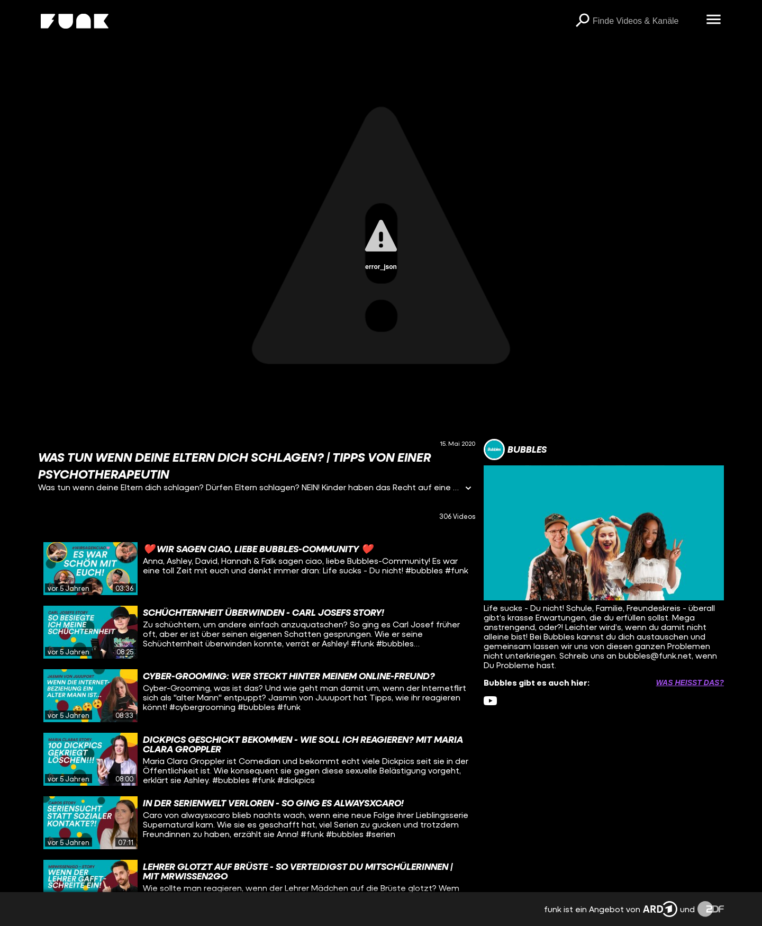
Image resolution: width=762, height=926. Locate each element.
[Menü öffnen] (713, 20)
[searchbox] (645, 21)
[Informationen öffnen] (468, 489)
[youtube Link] (490, 700)
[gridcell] (256, 568)
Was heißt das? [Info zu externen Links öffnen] (690, 682)
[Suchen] (582, 21)
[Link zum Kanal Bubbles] (515, 449)
